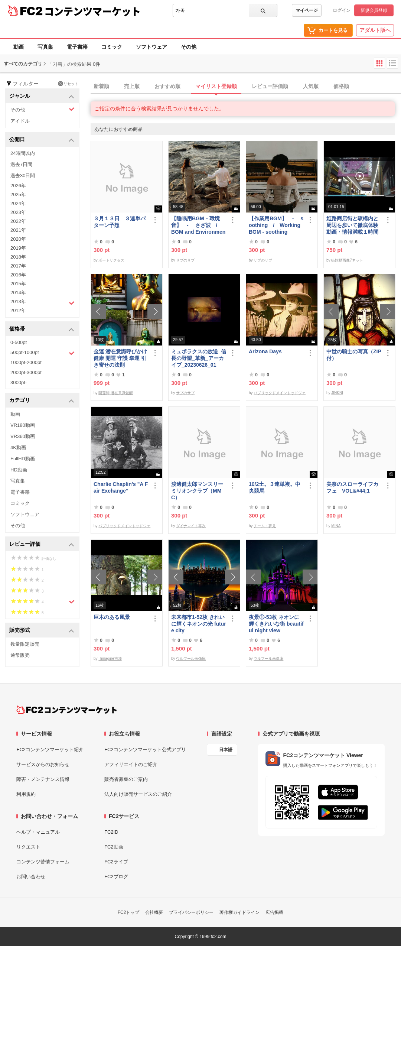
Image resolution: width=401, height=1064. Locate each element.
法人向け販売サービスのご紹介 (138, 794)
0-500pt (18, 342)
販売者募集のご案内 (126, 779)
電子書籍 (77, 47)
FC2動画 (113, 847)
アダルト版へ (375, 30)
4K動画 (18, 447)
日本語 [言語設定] (225, 749)
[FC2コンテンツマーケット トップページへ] (66, 709)
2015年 (18, 283)
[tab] (246, 86)
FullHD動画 (22, 458)
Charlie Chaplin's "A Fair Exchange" (121, 487)
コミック (111, 47)
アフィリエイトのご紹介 (130, 764)
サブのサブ (185, 260)
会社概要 (154, 912)
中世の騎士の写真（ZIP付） (353, 354)
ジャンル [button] (41, 96)
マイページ (307, 10)
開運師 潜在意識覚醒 (115, 393)
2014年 (18, 292)
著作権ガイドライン (239, 912)
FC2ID (111, 832)
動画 (18, 47)
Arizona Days (265, 351)
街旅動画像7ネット (347, 260)
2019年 (18, 248)
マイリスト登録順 (216, 86)
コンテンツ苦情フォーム (42, 862)
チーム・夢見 (265, 526)
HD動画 (18, 470)
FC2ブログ (116, 876)
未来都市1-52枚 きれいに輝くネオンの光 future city (198, 623)
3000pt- (18, 382)
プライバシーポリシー (191, 912)
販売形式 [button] (41, 630)
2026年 (18, 185)
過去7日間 (21, 164)
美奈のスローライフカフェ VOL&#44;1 (352, 487)
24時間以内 (22, 153)
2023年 (18, 212)
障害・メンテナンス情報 (42, 779)
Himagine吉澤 (109, 658)
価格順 (341, 86)
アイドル (20, 121)
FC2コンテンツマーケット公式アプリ (145, 749)
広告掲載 (274, 912)
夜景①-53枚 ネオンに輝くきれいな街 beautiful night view (276, 623)
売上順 (132, 86)
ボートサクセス (111, 260)
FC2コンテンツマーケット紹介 (50, 749)
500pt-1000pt (42, 353)
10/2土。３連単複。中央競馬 (274, 487)
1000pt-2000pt (26, 362)
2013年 (42, 302)
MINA (335, 526)
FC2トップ (129, 912)
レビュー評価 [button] (41, 544)
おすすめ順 (167, 86)
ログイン (342, 10)
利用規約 (26, 794)
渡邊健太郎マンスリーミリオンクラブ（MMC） (197, 490)
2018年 (18, 257)
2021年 (18, 230)
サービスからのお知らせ (42, 764)
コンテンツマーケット (92, 11)
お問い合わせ (30, 876)
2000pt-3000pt (26, 372)
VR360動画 (22, 436)
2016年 (18, 275)
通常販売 (20, 655)
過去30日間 (22, 175)
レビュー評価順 (270, 86)
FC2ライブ (116, 862)
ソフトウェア (151, 47)
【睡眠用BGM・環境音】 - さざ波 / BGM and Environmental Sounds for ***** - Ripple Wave (198, 225)
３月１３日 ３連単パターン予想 (120, 221)
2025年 (18, 194)
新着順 (101, 86)
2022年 (18, 221)
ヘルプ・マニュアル (38, 832)
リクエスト (28, 847)
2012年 (18, 310)
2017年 (18, 266)
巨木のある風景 (112, 617)
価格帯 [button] (41, 329)
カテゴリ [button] (41, 400)
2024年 (18, 203)
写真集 (45, 47)
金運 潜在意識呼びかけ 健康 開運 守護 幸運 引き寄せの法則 (120, 358)
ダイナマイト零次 (191, 526)
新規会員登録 (374, 10)
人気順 (311, 86)
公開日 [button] (41, 139)
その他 (188, 47)
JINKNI (337, 393)
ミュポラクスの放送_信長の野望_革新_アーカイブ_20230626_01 (198, 358)
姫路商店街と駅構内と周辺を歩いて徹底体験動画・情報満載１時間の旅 (352, 225)
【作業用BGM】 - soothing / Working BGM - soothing (276, 225)
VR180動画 (22, 425)
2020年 (18, 239)
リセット (68, 83)
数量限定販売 (24, 644)
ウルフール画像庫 (191, 658)
